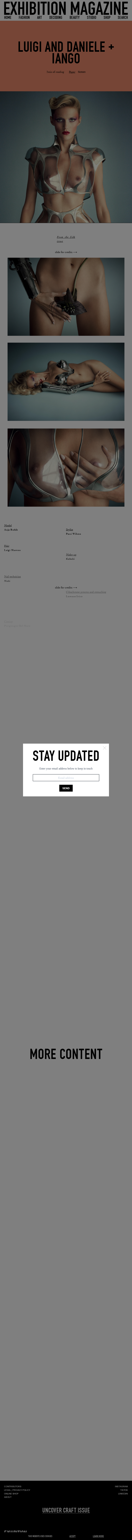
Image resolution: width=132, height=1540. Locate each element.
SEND (66, 788)
